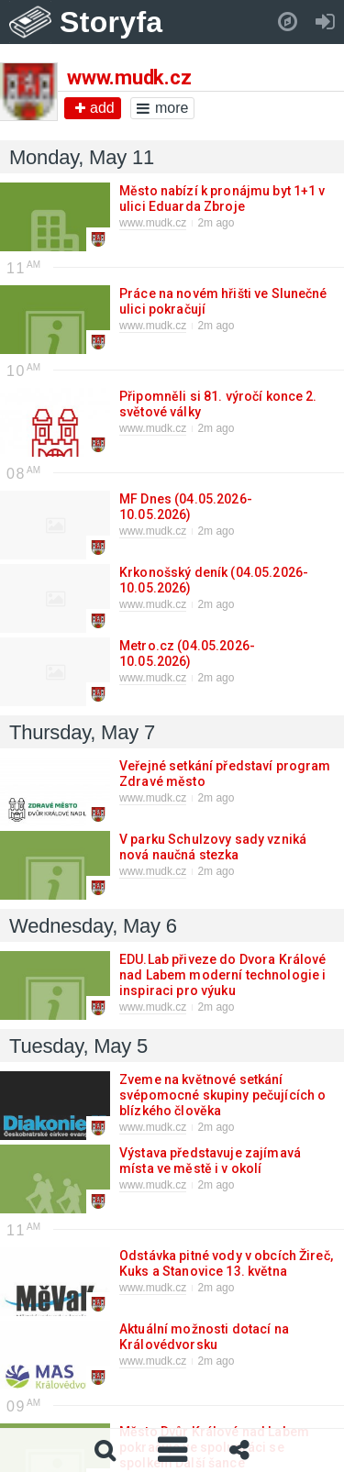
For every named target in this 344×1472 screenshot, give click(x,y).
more (162, 108)
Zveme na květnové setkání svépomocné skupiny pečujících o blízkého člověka (222, 1095)
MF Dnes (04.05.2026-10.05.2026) (185, 507)
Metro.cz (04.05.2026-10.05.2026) (187, 653)
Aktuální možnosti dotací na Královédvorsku (204, 1337)
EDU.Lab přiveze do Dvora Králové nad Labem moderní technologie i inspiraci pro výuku (222, 975)
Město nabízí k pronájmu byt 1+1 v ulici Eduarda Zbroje (222, 198)
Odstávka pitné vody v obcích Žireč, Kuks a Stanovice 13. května (226, 1263)
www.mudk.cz (152, 222)
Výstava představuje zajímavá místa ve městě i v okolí (210, 1161)
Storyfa (111, 22)
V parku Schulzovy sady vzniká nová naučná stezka (212, 847)
